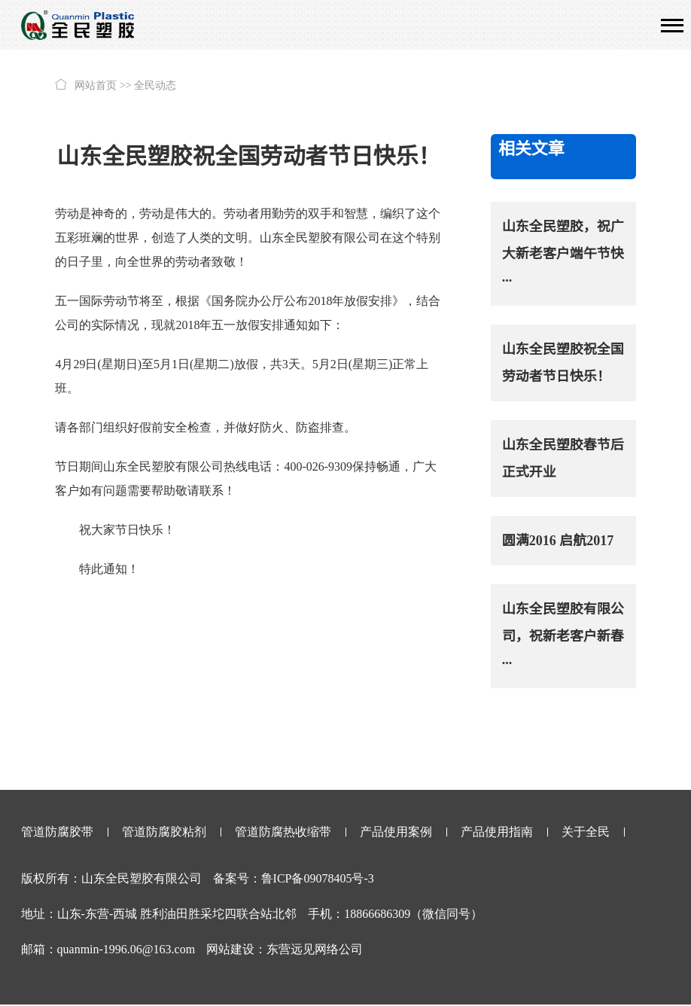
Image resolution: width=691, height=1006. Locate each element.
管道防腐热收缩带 (283, 831)
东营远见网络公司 (314, 949)
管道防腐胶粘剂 (164, 831)
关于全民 (586, 831)
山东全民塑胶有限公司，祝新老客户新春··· (563, 636)
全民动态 (155, 85)
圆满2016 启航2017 (558, 540)
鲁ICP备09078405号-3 (317, 878)
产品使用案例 (396, 831)
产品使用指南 (497, 831)
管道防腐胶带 (57, 831)
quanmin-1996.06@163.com (126, 949)
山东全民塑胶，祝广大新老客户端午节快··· (563, 253)
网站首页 (96, 85)
